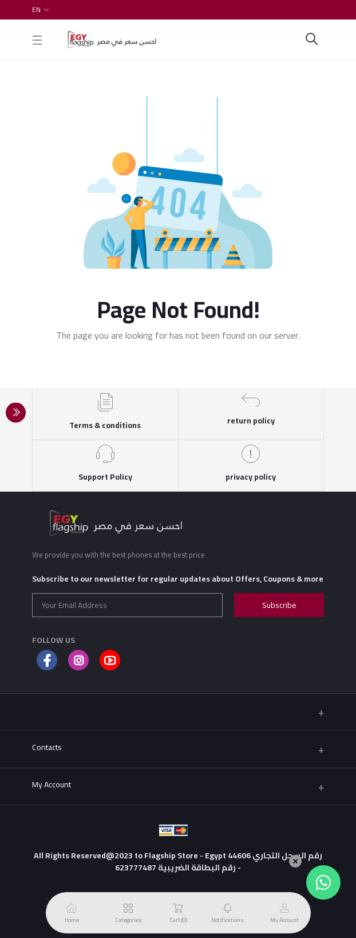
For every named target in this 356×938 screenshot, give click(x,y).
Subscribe (279, 605)
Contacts (47, 747)
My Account (51, 784)
